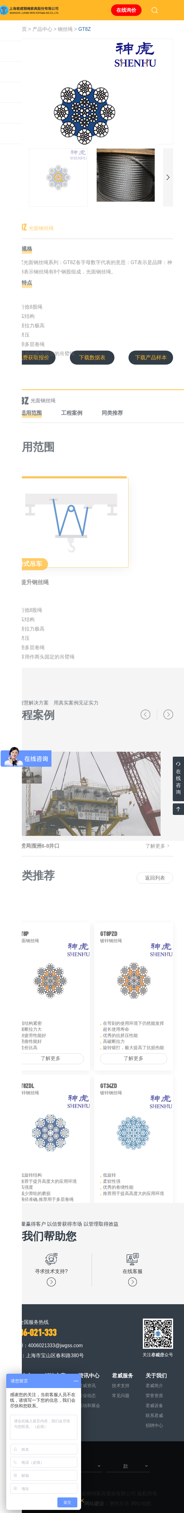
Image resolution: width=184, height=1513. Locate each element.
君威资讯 (87, 1385)
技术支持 (120, 1385)
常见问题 (120, 1395)
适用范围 (31, 429)
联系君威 (154, 1415)
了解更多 (51, 1133)
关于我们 (156, 1376)
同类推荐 (112, 429)
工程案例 (71, 429)
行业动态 (87, 1395)
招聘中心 (154, 1425)
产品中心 (42, 29)
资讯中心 (88, 1376)
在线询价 (126, 10)
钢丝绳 (65, 29)
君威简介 (154, 1385)
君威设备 (154, 1405)
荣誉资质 (154, 1395)
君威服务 (122, 1376)
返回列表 (155, 896)
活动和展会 (89, 1405)
